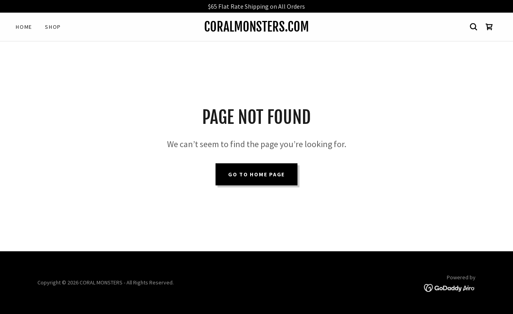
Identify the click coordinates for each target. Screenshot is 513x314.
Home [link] (24, 26)
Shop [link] (53, 26)
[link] (257, 29)
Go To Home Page (256, 174)
